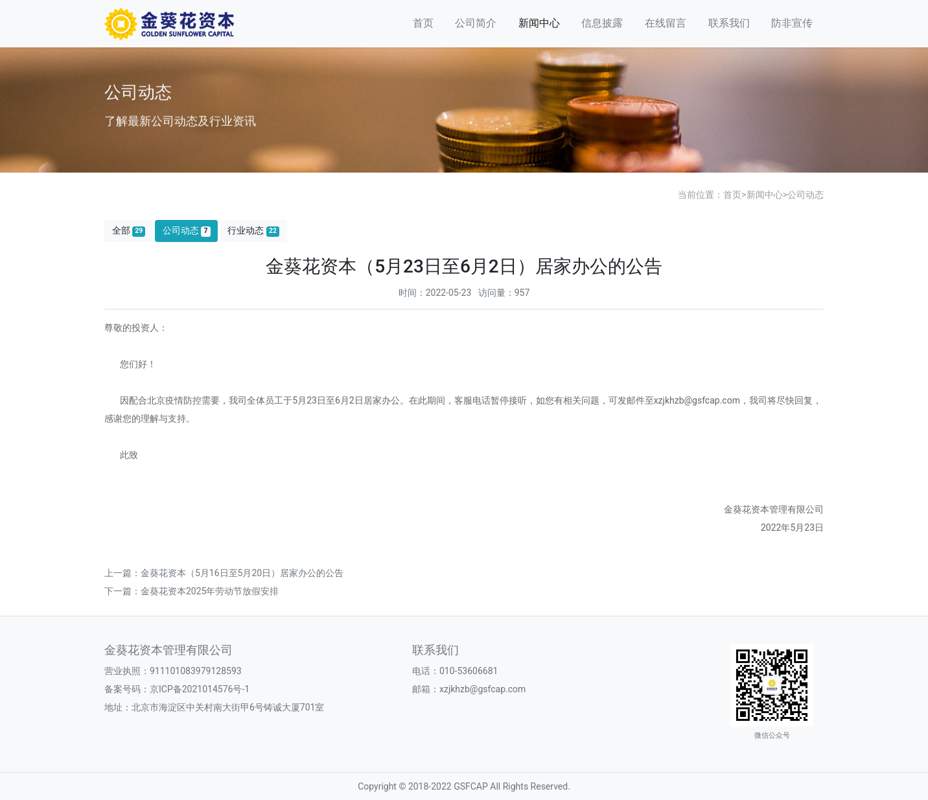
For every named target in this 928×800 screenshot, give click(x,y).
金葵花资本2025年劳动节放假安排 (210, 591)
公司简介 (475, 23)
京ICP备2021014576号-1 (199, 689)
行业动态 (253, 230)
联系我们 (729, 23)
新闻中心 (539, 23)
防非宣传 (792, 23)
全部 (129, 230)
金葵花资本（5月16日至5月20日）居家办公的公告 (242, 573)
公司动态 (805, 194)
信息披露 (602, 23)
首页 (423, 23)
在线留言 (665, 23)
